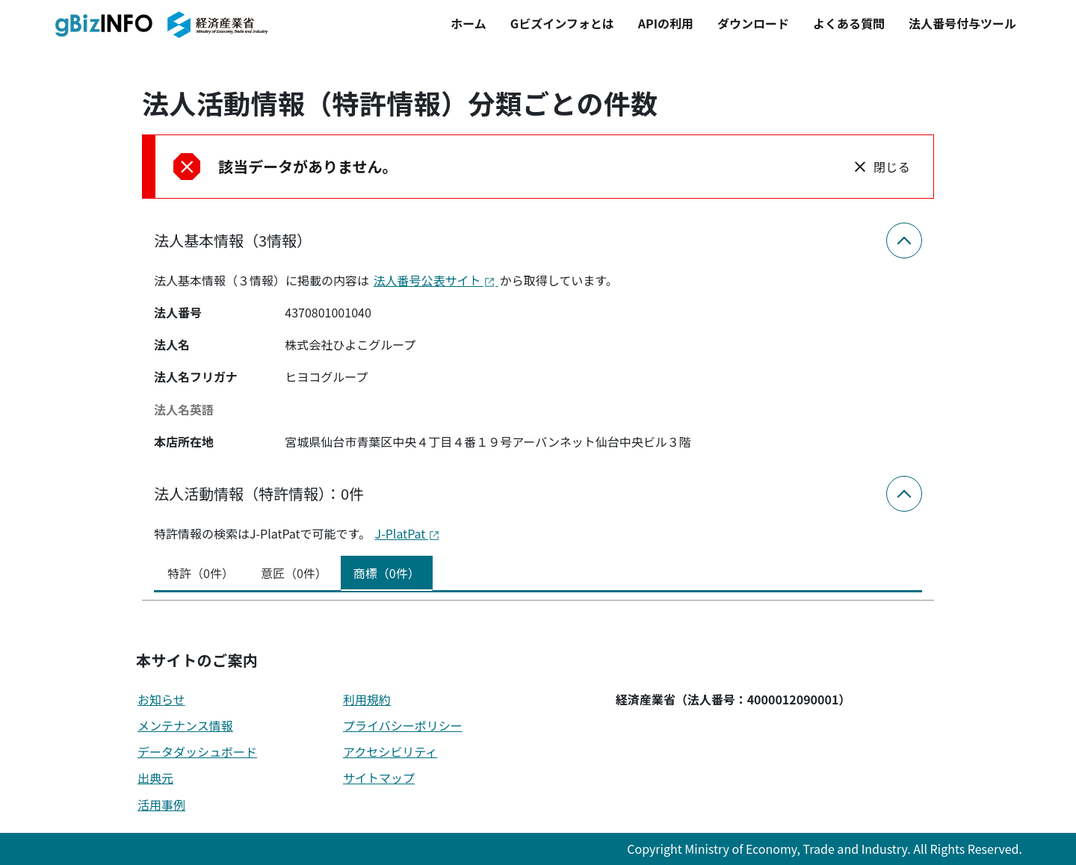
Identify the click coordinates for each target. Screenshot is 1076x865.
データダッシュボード (197, 751)
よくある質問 (849, 23)
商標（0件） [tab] (386, 573)
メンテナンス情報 (185, 725)
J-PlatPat (407, 533)
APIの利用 (665, 23)
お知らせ (161, 699)
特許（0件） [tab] (200, 573)
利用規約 (367, 699)
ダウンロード (753, 23)
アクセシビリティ (390, 751)
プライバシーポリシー (403, 725)
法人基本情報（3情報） (233, 240)
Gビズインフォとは (562, 23)
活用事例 (161, 804)
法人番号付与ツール (962, 23)
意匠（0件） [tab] (294, 573)
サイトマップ (379, 778)
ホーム (468, 23)
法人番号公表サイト (436, 280)
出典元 (155, 778)
